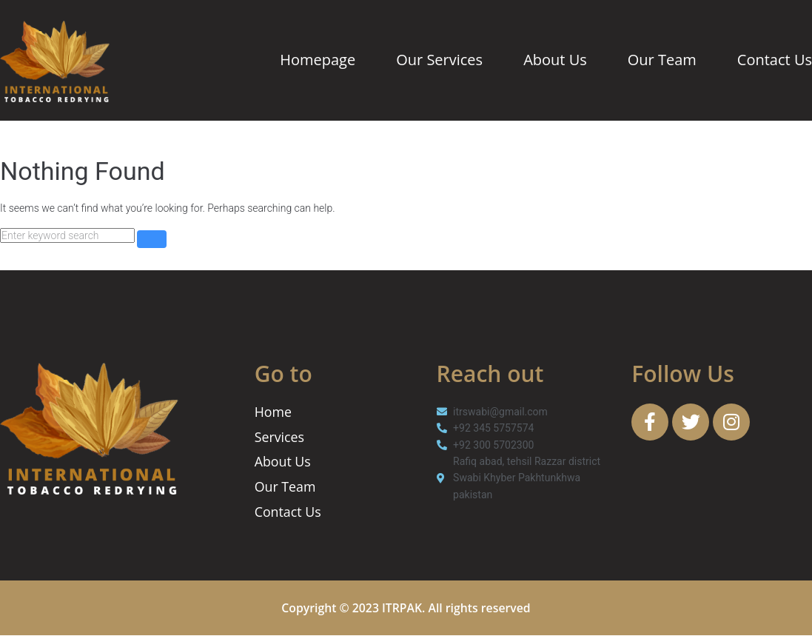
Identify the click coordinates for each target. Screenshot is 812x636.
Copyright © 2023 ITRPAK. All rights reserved (406, 608)
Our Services (439, 60)
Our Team (662, 60)
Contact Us (774, 60)
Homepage (317, 60)
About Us (555, 60)
